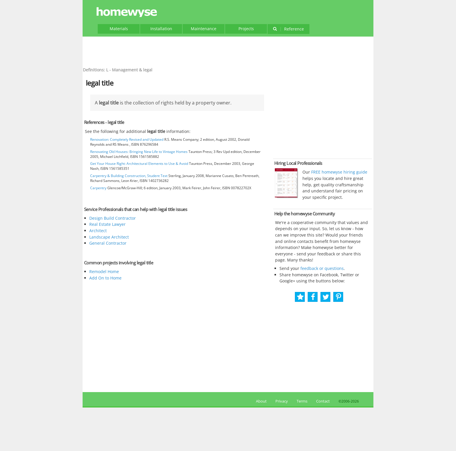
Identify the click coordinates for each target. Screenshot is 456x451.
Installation (161, 28)
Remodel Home (104, 271)
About (260, 401)
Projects (246, 28)
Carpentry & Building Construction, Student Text (129, 175)
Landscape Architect (109, 237)
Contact (323, 401)
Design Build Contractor (112, 218)
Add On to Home (105, 278)
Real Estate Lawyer (107, 224)
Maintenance (203, 28)
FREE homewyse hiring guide (338, 172)
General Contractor (108, 243)
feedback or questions (322, 268)
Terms (302, 401)
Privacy (281, 401)
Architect (98, 230)
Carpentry (98, 187)
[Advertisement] (228, 51)
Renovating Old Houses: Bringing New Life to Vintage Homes (139, 151)
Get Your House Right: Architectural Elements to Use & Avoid (139, 163)
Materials (119, 28)
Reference (288, 29)
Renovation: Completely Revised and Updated (126, 139)
